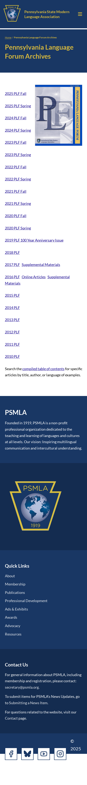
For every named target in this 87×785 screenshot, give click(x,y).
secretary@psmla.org (22, 687)
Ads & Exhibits (16, 609)
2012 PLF (12, 332)
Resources (13, 634)
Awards (11, 617)
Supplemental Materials (41, 264)
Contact (11, 718)
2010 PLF (12, 356)
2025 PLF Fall (15, 93)
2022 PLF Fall (15, 167)
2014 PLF (12, 307)
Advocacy (12, 625)
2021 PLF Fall (15, 191)
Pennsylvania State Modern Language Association (46, 14)
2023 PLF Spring (18, 154)
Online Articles (34, 277)
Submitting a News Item (28, 703)
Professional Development (26, 600)
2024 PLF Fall (15, 118)
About (10, 576)
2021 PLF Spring (18, 203)
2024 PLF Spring (18, 130)
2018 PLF (12, 252)
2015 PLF (12, 295)
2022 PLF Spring (18, 179)
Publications (15, 592)
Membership (15, 584)
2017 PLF (12, 264)
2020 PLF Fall (15, 215)
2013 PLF (12, 319)
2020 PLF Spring (18, 228)
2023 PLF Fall (15, 142)
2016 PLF (12, 277)
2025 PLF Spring (18, 106)
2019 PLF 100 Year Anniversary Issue (34, 240)
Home (8, 37)
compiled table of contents (43, 368)
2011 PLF (12, 344)
